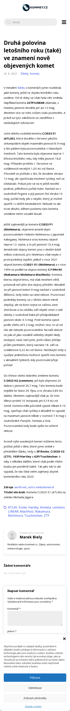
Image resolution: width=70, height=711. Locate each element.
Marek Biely (31, 537)
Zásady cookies (33, 706)
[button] (64, 639)
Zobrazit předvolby (35, 698)
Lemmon (58, 507)
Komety (34, 73)
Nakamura (42, 511)
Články (24, 73)
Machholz (27, 511)
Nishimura (15, 515)
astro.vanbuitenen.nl (41, 487)
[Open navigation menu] (64, 22)
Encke (23, 507)
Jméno (11, 631)
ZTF (46, 515)
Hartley (33, 507)
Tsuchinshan (33, 515)
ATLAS (12, 507)
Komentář (14, 608)
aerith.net (20, 487)
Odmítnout (34, 687)
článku (21, 87)
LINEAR (13, 511)
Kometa (45, 507)
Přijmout (35, 677)
